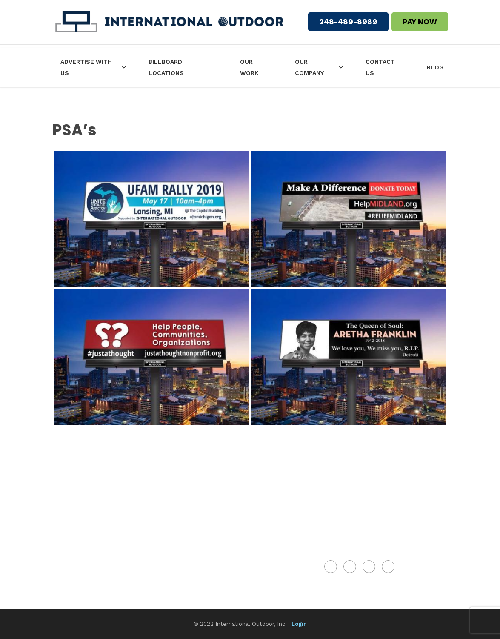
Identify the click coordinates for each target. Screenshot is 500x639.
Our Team (71, 506)
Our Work (249, 67)
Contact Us (380, 67)
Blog (435, 67)
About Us (71, 489)
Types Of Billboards (91, 555)
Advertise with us (86, 67)
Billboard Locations (166, 67)
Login (299, 624)
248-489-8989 (348, 21)
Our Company (309, 67)
